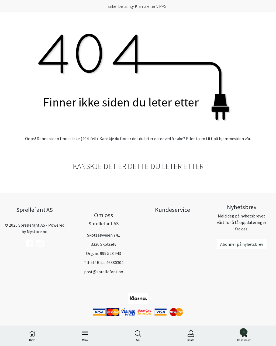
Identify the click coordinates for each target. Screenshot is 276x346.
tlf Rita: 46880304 (107, 262)
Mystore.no (37, 231)
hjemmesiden (231, 138)
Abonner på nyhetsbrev (241, 244)
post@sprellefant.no (103, 271)
